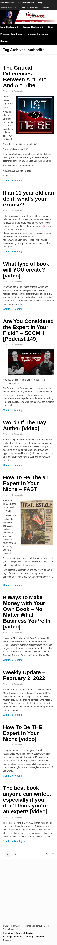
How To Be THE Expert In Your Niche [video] (22, 733)
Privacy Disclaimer (35, 936)
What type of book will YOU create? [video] (26, 270)
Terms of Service (24, 933)
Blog (40, 3)
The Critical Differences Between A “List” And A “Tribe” (24, 76)
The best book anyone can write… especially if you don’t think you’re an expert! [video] (27, 799)
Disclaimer (8, 933)
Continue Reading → (14, 180)
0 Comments (17, 91)
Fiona (5, 91)
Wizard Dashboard (26, 3)
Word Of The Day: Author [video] (25, 425)
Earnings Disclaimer (13, 936)
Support (45, 8)
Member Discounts (30, 8)
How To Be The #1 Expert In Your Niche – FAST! (25, 483)
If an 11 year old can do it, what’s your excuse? (28, 199)
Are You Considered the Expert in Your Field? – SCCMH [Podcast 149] (28, 330)
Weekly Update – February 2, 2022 (24, 675)
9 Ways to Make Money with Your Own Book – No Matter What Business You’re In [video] (26, 612)
